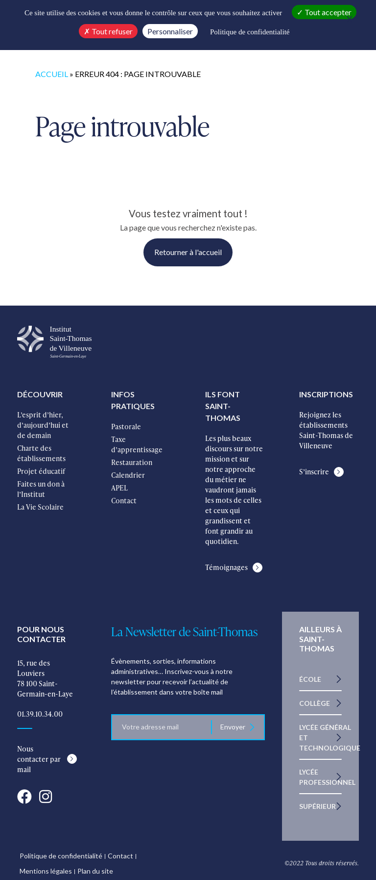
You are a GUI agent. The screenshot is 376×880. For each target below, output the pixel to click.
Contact (120, 856)
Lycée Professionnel (327, 777)
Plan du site (95, 871)
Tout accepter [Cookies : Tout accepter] (324, 12)
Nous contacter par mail (39, 759)
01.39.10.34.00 (40, 714)
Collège (314, 703)
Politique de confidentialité (61, 856)
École (310, 679)
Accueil (51, 73)
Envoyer (233, 727)
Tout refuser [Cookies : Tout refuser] (108, 31)
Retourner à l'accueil (188, 252)
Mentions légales (46, 871)
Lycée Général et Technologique (329, 737)
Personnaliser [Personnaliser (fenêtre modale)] (170, 31)
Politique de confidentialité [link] (249, 32)
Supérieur (317, 806)
